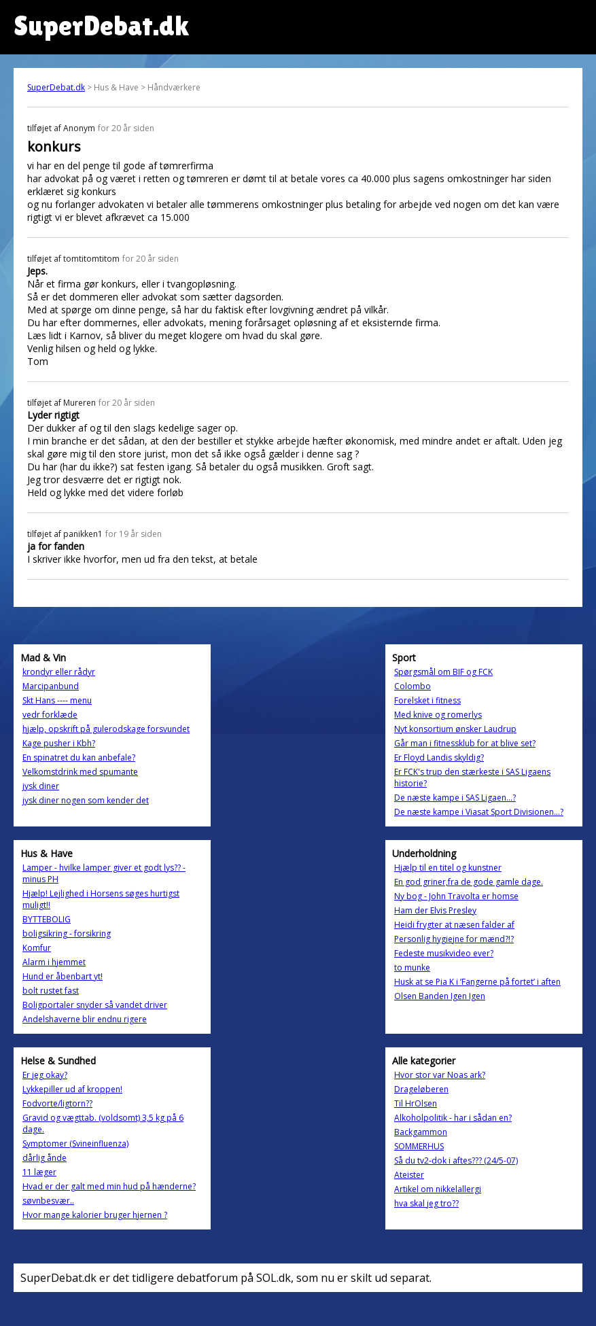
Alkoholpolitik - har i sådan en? (453, 1117)
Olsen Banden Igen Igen (439, 996)
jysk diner (40, 786)
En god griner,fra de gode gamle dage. (468, 882)
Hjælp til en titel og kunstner (448, 867)
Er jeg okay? (44, 1075)
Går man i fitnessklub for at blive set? (465, 743)
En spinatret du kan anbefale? (78, 757)
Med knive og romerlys (438, 714)
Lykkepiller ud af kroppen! (72, 1089)
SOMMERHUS (419, 1146)
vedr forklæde (49, 714)
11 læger (39, 1172)
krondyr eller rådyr (58, 672)
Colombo (412, 686)
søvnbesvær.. (48, 1200)
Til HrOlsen (415, 1103)
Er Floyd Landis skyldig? (439, 757)
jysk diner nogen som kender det (85, 800)
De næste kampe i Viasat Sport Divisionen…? (478, 812)
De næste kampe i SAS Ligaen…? (455, 797)
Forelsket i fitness (427, 700)
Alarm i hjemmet (54, 962)
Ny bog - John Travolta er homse (456, 896)
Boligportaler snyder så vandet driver (94, 1005)
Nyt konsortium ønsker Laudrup (455, 729)
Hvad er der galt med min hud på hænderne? (109, 1186)
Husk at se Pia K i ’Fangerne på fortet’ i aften (477, 982)
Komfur (36, 948)
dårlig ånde (44, 1158)
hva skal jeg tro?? (426, 1203)
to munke (412, 967)
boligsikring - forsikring (66, 933)
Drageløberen (421, 1089)
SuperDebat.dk (56, 87)
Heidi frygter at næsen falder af (454, 924)
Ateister (409, 1175)
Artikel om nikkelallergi (437, 1189)
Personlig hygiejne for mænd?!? (454, 939)
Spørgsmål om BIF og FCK (443, 672)
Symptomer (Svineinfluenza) (75, 1143)
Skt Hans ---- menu (57, 700)
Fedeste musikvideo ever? (443, 953)
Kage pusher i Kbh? (58, 743)
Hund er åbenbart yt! (62, 976)
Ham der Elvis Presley (435, 910)
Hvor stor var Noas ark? (439, 1075)
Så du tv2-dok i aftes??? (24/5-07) (456, 1160)
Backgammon (420, 1132)
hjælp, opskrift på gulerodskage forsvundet (106, 729)
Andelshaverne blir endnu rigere (84, 1019)
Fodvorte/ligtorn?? (57, 1103)
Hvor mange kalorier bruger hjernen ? (94, 1215)
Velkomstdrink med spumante (80, 772)
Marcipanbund (50, 686)
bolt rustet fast (50, 990)
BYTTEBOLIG (46, 919)
